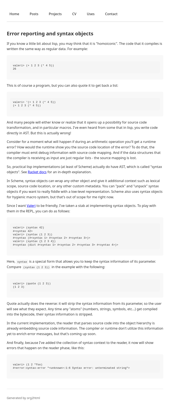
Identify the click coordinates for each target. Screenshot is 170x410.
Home (14, 14)
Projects (55, 14)
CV (74, 14)
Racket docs (37, 172)
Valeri (31, 205)
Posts (34, 14)
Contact (111, 14)
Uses (91, 14)
